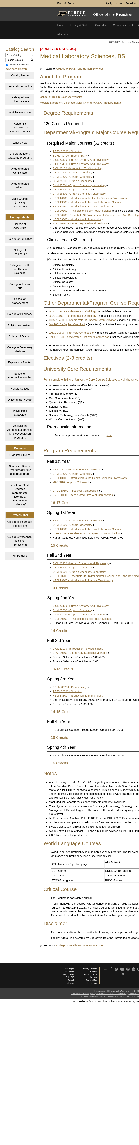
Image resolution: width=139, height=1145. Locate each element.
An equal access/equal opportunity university (109, 994)
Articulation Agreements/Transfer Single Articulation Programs (19, 431)
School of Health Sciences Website (61, 96)
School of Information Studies (20, 375)
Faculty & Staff (80, 25)
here (109, 435)
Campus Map (91, 980)
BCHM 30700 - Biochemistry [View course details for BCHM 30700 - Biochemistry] (70, 155)
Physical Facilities (89, 974)
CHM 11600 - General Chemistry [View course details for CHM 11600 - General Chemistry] (72, 176)
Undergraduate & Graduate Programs (20, 155)
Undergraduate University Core (20, 99)
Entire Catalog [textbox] (13, 55)
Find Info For (65, 3)
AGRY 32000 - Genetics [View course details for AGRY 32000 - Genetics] (67, 151)
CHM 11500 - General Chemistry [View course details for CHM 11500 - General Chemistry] (72, 172)
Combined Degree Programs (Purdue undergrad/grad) (20, 469)
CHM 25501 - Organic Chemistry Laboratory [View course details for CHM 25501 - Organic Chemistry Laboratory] (79, 185)
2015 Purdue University (80, 994)
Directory (93, 977)
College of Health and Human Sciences (20, 268)
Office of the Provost (20, 399)
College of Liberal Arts (20, 285)
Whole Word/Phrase (19, 64)
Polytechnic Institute (20, 325)
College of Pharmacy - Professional (19, 523)
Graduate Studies (20, 454)
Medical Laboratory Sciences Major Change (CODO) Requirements (80, 102)
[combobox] (19, 55)
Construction (92, 983)
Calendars (101, 25)
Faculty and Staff (90, 969)
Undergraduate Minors (20, 185)
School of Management (20, 300)
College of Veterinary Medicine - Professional (19, 540)
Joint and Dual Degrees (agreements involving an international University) (20, 494)
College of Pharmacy (19, 313)
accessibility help (92, 996)
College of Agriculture (19, 225)
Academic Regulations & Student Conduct (20, 127)
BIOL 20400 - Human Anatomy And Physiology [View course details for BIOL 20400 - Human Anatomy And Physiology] (80, 163)
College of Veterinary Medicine (19, 349)
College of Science (20, 336)
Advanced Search (16, 68)
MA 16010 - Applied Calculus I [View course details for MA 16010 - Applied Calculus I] (67, 324)
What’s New (20, 142)
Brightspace (69, 971)
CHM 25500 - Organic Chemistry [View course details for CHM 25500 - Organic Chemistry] (72, 180)
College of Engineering (20, 251)
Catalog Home (20, 75)
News (119, 3)
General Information (20, 86)
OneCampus (69, 969)
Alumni (62, 34)
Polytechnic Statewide (20, 412)
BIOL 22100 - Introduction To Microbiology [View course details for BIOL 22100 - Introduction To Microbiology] (78, 168)
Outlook (71, 980)
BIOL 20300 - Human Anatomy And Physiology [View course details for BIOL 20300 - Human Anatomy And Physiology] (80, 159)
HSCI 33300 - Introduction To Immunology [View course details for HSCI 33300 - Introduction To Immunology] (78, 219)
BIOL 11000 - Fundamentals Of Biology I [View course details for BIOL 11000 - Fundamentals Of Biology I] (73, 311)
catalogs (82, 1001)
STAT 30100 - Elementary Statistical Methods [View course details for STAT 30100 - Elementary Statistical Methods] (80, 223)
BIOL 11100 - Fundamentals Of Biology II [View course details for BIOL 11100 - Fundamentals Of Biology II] (73, 315)
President (131, 3)
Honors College (19, 388)
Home (60, 25)
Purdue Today (68, 974)
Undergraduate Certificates (20, 170)
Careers (93, 971)
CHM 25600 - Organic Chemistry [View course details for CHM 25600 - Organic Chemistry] (72, 189)
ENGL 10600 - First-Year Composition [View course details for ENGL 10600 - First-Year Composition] (71, 332)
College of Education (19, 238)
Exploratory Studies (20, 362)
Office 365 (70, 977)
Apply (109, 3)
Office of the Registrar (112, 14)
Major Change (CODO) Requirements (19, 202)
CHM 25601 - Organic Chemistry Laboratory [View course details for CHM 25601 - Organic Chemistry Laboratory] (79, 193)
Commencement (123, 25)
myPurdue (70, 983)
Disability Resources (20, 112)
